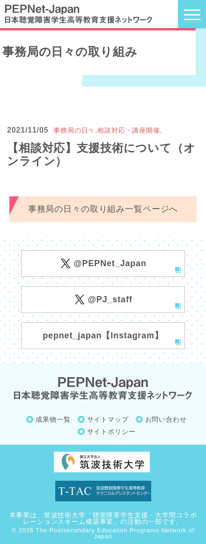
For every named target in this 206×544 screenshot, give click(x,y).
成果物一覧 (53, 419)
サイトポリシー (111, 431)
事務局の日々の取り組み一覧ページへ (103, 209)
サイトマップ (108, 419)
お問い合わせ (166, 419)
